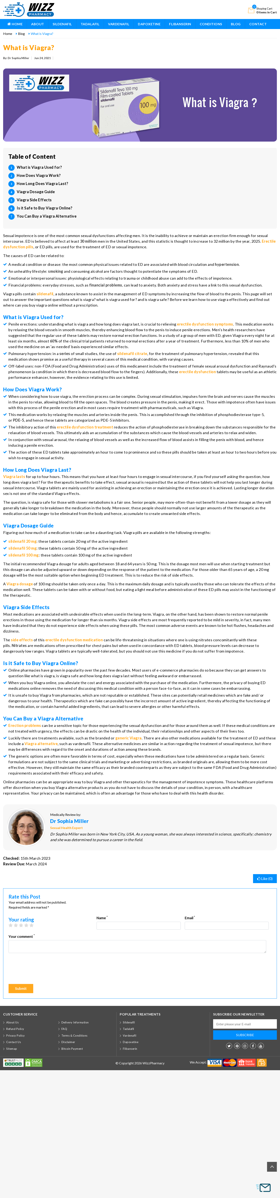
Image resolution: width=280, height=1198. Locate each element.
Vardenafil (118, 24)
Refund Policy (15, 1029)
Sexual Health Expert (66, 828)
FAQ (64, 1029)
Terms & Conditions (74, 1035)
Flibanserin (180, 24)
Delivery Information (75, 1022)
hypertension (227, 264)
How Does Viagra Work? (39, 175)
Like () (265, 878)
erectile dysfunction (197, 371)
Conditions (211, 24)
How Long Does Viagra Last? (42, 183)
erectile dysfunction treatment (85, 427)
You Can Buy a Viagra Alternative (46, 216)
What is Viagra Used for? (39, 167)
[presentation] (40, 970)
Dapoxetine (149, 24)
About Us (12, 1022)
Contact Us (13, 1042)
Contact (258, 24)
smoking (55, 271)
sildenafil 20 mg (22, 541)
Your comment (22, 936)
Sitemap (11, 1048)
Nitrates (19, 645)
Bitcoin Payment (72, 1048)
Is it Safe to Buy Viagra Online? (44, 208)
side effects (22, 640)
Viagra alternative (41, 743)
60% (54, 341)
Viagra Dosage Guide (36, 191)
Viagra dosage (19, 584)
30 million (88, 241)
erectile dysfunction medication (74, 640)
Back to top (272, 1166)
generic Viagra (128, 738)
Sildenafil (62, 24)
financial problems (105, 285)
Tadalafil (90, 24)
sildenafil (45, 294)
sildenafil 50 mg (22, 548)
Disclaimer (68, 1042)
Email (190, 917)
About (37, 24)
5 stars (33, 925)
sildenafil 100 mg (23, 555)
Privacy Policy (15, 1035)
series (64, 353)
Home (15, 24)
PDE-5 (18, 420)
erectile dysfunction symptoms (205, 324)
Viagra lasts (14, 476)
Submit (21, 988)
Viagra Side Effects (34, 200)
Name (102, 917)
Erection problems (24, 725)
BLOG (236, 24)
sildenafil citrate (132, 353)
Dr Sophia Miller (69, 821)
